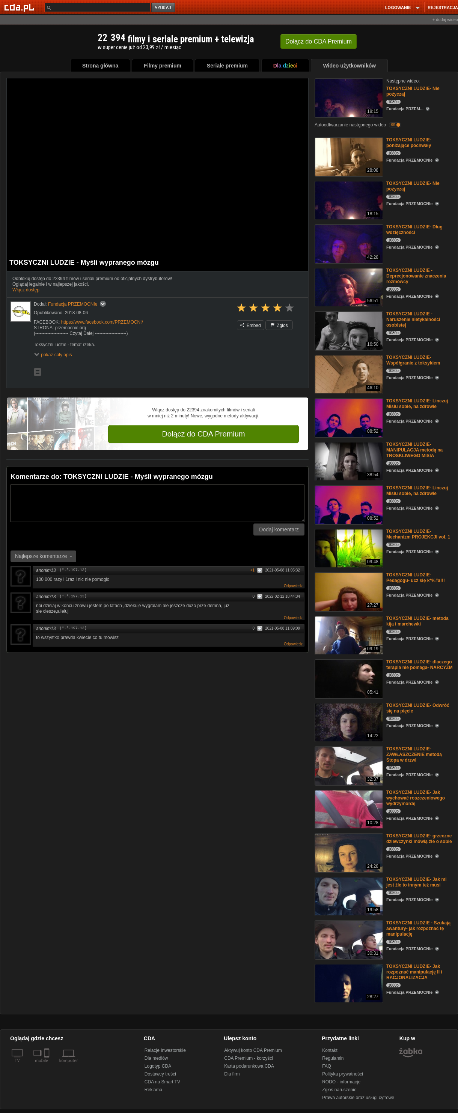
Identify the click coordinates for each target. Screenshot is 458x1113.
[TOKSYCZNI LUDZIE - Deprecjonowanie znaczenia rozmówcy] (348, 287)
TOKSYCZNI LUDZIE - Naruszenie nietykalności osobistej (413, 319)
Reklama (153, 1089)
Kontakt (329, 1050)
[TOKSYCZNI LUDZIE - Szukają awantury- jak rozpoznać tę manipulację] (348, 939)
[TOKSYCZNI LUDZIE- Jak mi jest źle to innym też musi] (348, 896)
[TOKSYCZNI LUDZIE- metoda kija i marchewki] (348, 635)
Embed (250, 325)
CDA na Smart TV (162, 1081)
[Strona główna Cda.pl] (20, 7)
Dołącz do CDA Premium (203, 434)
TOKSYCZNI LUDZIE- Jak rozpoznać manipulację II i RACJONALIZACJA (414, 972)
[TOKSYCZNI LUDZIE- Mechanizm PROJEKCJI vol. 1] (348, 548)
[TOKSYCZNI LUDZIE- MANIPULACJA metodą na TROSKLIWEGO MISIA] (348, 461)
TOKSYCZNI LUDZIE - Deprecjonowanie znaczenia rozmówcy (416, 276)
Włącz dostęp (25, 289)
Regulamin (333, 1058)
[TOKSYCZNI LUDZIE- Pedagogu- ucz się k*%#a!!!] (348, 591)
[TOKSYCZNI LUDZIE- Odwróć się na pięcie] (348, 722)
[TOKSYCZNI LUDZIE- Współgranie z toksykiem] (348, 374)
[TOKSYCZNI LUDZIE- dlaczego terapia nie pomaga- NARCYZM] (348, 678)
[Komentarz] (157, 503)
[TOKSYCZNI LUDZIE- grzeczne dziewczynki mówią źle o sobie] (348, 852)
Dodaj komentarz (279, 529)
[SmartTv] (47, 1065)
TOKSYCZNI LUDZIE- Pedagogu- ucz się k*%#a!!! (415, 577)
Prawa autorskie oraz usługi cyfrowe (358, 1097)
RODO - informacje (341, 1081)
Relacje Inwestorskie (165, 1050)
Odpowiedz (293, 586)
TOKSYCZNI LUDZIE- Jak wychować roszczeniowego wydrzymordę (415, 798)
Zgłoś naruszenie (339, 1089)
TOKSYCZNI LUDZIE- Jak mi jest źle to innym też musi (416, 882)
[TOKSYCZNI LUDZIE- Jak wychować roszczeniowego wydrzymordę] (348, 809)
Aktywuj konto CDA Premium (253, 1050)
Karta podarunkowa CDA (249, 1066)
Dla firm (232, 1074)
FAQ (326, 1066)
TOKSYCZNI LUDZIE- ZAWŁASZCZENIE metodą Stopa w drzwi (414, 754)
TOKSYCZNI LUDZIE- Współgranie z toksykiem (413, 360)
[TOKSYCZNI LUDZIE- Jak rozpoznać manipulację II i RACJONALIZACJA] (348, 983)
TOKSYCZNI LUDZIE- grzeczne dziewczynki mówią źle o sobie (419, 838)
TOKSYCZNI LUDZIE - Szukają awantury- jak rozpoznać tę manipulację (418, 928)
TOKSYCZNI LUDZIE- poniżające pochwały (408, 142)
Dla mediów (156, 1058)
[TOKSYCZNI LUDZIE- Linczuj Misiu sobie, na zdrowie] (348, 417)
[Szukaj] (97, 7)
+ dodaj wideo (445, 19)
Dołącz (318, 41)
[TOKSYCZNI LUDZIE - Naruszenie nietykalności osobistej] (348, 330)
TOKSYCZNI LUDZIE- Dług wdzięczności (414, 229)
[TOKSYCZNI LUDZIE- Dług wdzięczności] (348, 243)
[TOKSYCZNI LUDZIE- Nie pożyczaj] (348, 97)
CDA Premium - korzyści (248, 1058)
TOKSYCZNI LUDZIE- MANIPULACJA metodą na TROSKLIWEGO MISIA (414, 450)
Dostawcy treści (160, 1074)
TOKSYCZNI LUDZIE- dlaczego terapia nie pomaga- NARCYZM (419, 664)
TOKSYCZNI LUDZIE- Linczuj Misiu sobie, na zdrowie (417, 403)
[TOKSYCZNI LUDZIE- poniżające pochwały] (348, 156)
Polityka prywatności (342, 1074)
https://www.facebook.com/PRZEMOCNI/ (102, 322)
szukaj (163, 8)
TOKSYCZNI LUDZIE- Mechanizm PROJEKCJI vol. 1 (418, 534)
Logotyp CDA (158, 1066)
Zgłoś (279, 325)
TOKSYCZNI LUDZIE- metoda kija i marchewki (417, 621)
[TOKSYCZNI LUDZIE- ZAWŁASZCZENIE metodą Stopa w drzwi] (348, 765)
